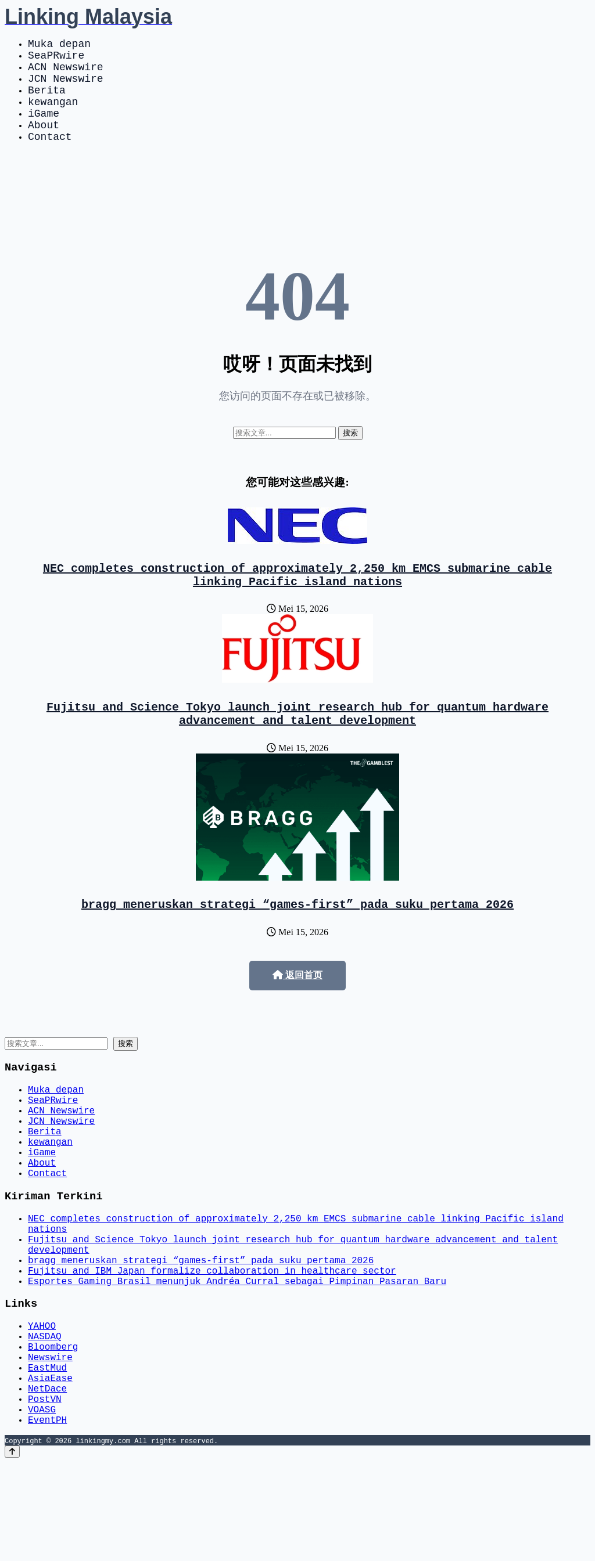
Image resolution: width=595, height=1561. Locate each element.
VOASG (42, 1505)
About (43, 143)
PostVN (45, 1492)
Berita (47, 101)
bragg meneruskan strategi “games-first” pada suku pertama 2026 (297, 936)
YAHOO (42, 1403)
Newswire (50, 1441)
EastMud (47, 1454)
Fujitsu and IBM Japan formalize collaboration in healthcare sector (212, 1341)
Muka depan (59, 45)
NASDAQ (45, 1415)
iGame (43, 129)
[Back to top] (12, 1550)
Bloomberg (53, 1428)
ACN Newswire (65, 73)
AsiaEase (50, 1467)
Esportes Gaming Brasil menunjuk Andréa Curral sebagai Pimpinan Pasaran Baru (237, 1354)
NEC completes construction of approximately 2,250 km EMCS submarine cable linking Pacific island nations (297, 598)
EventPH (47, 1518)
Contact (50, 157)
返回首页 (297, 1007)
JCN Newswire (65, 87)
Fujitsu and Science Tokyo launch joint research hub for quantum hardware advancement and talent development (297, 742)
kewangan (53, 115)
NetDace (47, 1479)
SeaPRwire (56, 59)
